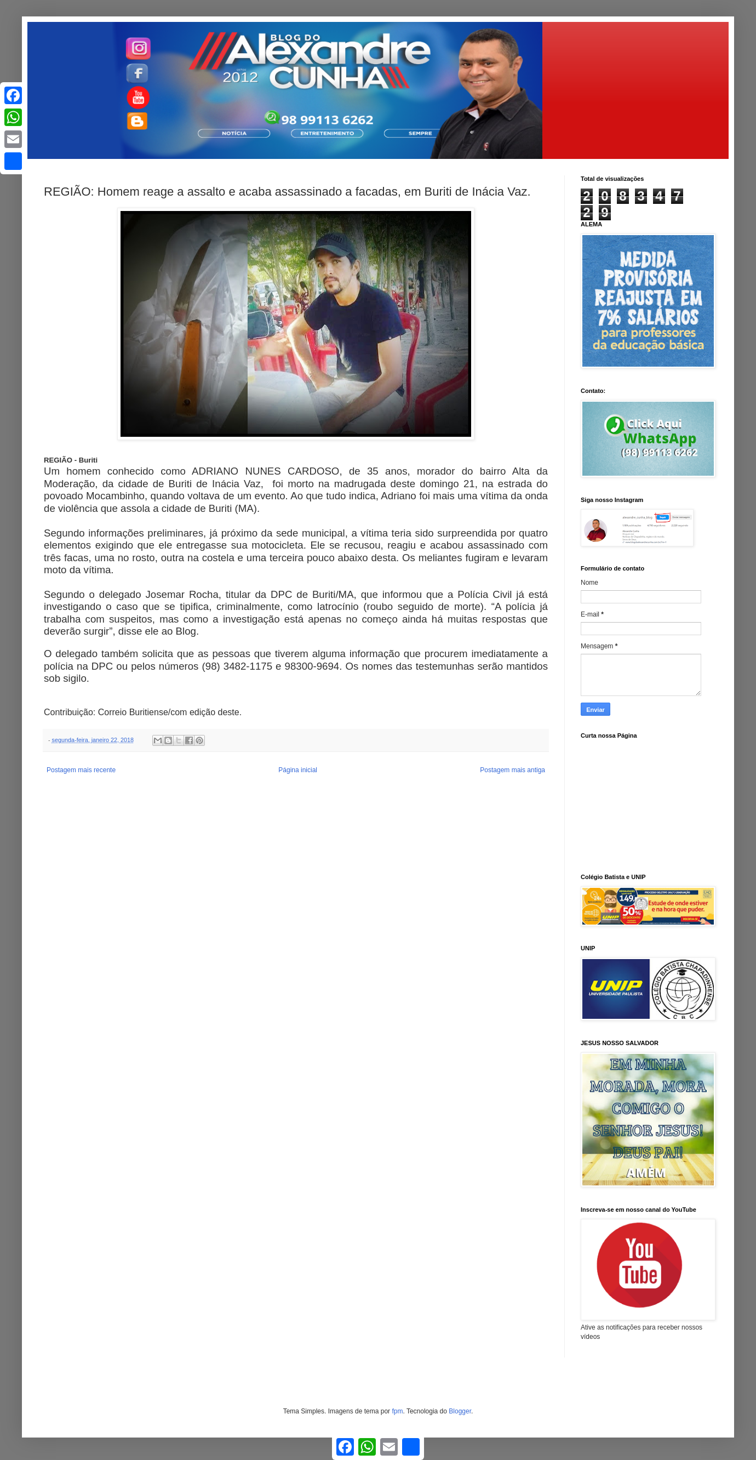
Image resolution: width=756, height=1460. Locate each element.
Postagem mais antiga (512, 770)
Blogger (460, 1411)
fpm (397, 1411)
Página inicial (297, 770)
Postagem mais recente (81, 770)
